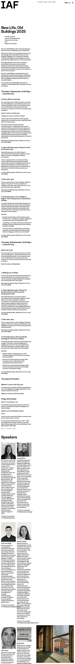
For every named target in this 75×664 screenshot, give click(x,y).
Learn (53, 2)
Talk (49, 2)
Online (41, 2)
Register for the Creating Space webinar (12, 411)
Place (45, 2)
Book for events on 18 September (10, 264)
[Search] (72, 2)
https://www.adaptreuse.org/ (12, 606)
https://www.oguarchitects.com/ (29, 622)
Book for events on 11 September (10, 113)
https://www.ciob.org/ (26, 512)
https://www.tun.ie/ (9, 518)
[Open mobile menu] (67, 2)
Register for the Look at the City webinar (12, 393)
